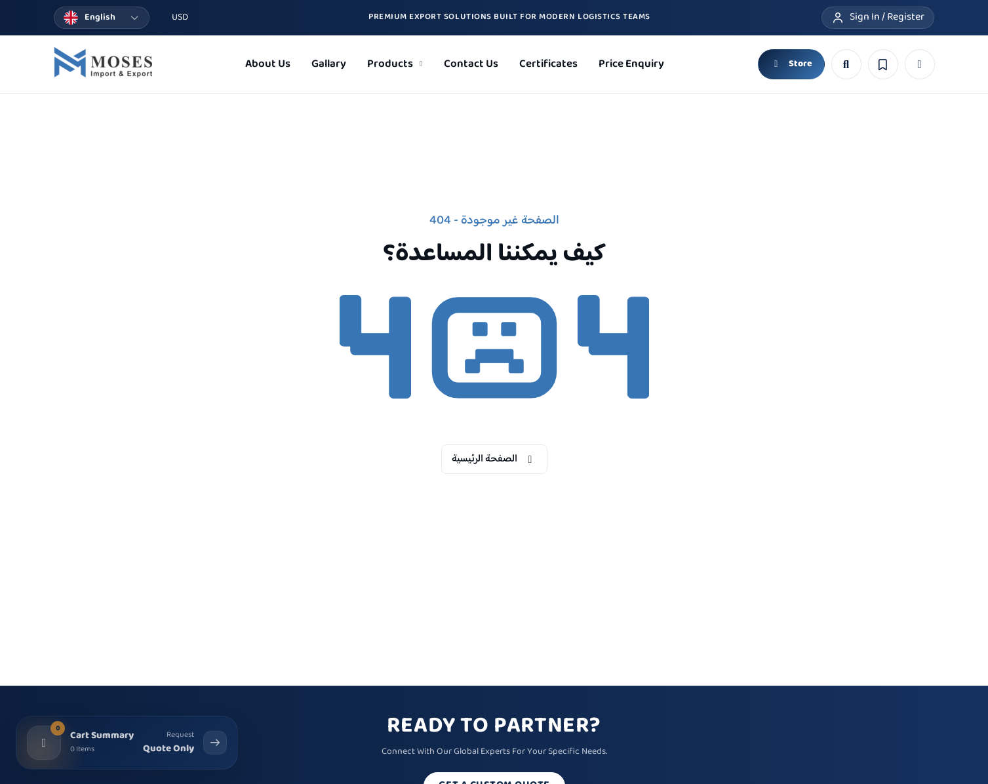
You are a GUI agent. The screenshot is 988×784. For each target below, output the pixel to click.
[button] (920, 64)
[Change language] (101, 18)
